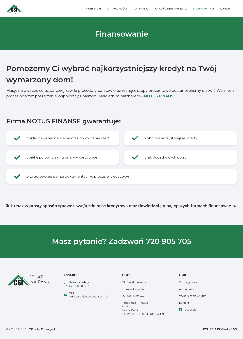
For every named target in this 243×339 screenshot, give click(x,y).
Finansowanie (203, 8)
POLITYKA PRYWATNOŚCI (220, 329)
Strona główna (188, 282)
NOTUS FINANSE (160, 96)
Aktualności (117, 8)
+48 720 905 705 (79, 286)
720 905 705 (168, 241)
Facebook (187, 310)
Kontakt (226, 8)
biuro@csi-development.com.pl (88, 296)
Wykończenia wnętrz (170, 8)
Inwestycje (93, 8)
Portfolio (140, 8)
